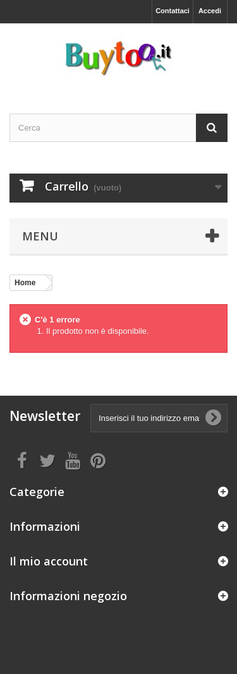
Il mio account (48, 561)
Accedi (209, 11)
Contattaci (172, 11)
